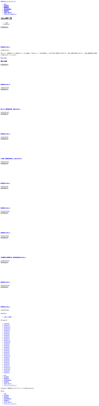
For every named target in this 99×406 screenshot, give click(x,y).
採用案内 (6, 382)
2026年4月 (7, 323)
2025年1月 (7, 338)
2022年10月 (7, 369)
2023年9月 (7, 357)
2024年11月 (7, 340)
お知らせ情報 (7, 317)
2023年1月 (7, 365)
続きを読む (4, 58)
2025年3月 (7, 335)
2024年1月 (7, 354)
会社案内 (6, 377)
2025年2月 (7, 337)
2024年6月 (7, 347)
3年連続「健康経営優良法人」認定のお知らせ (11, 158)
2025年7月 (7, 332)
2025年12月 (7, 327)
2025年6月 (7, 333)
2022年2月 (7, 372)
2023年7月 (7, 360)
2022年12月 (7, 367)
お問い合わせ (7, 383)
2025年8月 (7, 330)
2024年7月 (7, 345)
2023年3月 (7, 362)
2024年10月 (7, 342)
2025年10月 (7, 328)
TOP (5, 375)
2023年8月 (7, 359)
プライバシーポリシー (10, 385)
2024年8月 (7, 344)
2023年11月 (7, 355)
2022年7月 (7, 370)
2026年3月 (7, 325)
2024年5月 (7, 349)
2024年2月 (7, 352)
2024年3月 (7, 350)
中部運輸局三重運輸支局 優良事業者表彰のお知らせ (13, 257)
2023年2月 (7, 364)
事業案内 (6, 378)
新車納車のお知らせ (5, 47)
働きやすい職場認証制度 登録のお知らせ (10, 109)
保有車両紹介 (7, 380)
